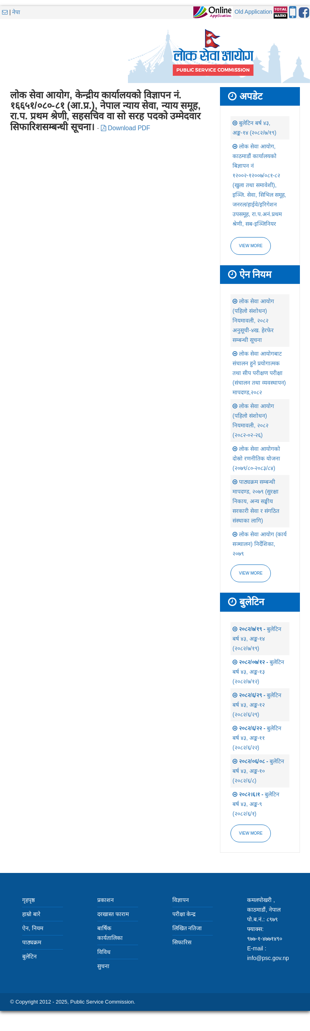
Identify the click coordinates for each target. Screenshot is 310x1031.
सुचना (103, 966)
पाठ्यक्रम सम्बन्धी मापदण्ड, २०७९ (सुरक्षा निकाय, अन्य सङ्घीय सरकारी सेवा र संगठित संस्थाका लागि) (255, 501)
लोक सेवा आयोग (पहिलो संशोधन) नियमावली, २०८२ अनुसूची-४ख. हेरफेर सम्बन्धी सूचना (253, 320)
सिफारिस (181, 942)
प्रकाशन (105, 900)
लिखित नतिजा (187, 928)
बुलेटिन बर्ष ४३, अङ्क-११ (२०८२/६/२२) (256, 738)
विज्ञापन (180, 900)
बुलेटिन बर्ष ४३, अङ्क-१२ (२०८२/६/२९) (256, 705)
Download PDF (125, 128)
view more (250, 573)
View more (250, 246)
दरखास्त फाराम (113, 914)
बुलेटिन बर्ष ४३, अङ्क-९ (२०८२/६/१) (255, 804)
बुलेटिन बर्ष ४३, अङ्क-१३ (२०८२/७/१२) (258, 672)
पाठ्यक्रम (31, 942)
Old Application (253, 11)
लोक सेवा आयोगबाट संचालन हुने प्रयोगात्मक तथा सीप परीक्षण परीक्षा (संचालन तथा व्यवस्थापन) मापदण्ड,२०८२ (259, 373)
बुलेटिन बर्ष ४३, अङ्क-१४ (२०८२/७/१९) (256, 639)
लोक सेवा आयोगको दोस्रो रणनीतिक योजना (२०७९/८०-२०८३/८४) (256, 458)
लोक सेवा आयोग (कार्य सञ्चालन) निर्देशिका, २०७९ (259, 544)
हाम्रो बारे (31, 914)
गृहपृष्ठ (28, 900)
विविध (104, 952)
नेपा (16, 12)
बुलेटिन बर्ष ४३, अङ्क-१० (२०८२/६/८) (258, 771)
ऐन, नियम (32, 928)
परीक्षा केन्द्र (184, 914)
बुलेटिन (29, 956)
